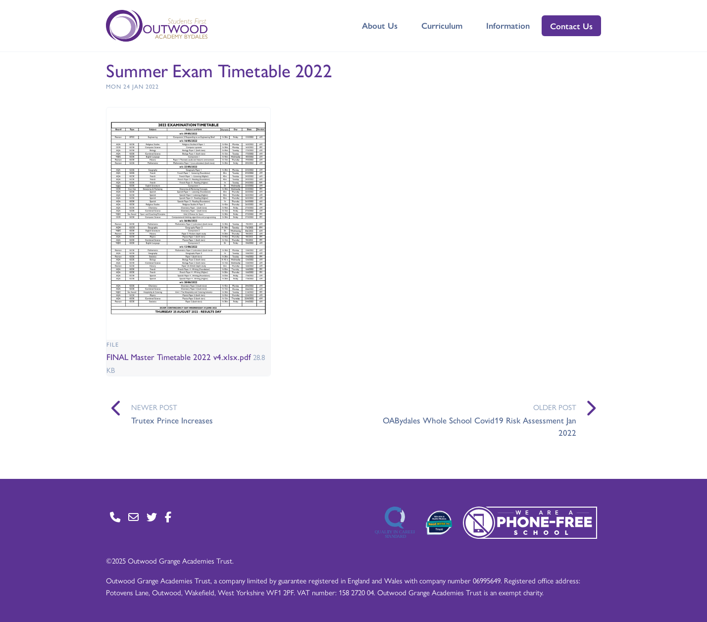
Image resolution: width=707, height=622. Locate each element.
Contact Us (571, 26)
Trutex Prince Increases (172, 420)
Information (508, 25)
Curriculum (441, 25)
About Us (380, 25)
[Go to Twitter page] (152, 516)
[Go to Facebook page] (168, 516)
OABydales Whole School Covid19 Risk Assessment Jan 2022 (479, 426)
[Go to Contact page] (115, 516)
